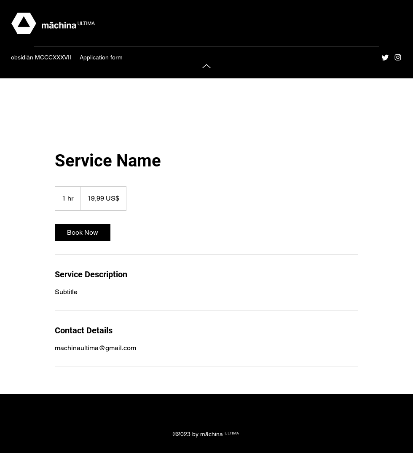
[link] (82, 232)
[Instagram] (398, 57)
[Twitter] (385, 57)
